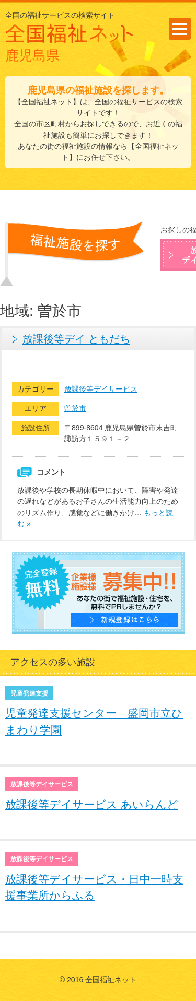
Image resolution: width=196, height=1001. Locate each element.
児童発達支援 (29, 693)
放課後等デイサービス (100, 389)
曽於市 (75, 408)
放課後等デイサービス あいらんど (91, 804)
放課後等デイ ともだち (76, 339)
